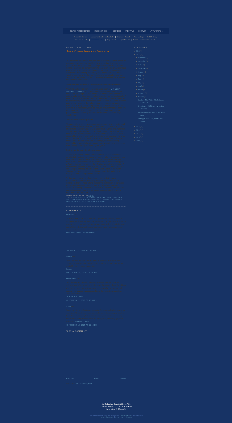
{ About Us (129, 31)
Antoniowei (70, 215)
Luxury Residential (81, 26)
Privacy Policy (119, 417)
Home (96, 378)
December (141, 58)
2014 (138, 55)
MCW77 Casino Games (74, 297)
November (142, 61)
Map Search (111, 40)
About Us (114, 409)
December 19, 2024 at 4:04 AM (81, 250)
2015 (138, 51)
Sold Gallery (152, 37)
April (140, 86)
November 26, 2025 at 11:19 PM (81, 325)
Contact (142, 31)
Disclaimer (128, 417)
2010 (138, 137)
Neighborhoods (101, 31)
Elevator (69, 269)
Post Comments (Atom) (83, 383)
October (141, 65)
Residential (103, 406)
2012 (138, 130)
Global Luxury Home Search (144, 40)
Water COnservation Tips (93, 201)
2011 (138, 134)
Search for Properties (80, 31)
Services (117, 31)
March (140, 90)
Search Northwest (80, 37)
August (140, 72)
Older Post (122, 378)
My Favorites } (156, 31)
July (139, 75)
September (142, 68)
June (139, 79)
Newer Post (70, 378)
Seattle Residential (116, 14)
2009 (138, 141)
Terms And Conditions (106, 417)
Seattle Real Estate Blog (102, 199)
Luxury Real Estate (153, 406)
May (139, 83)
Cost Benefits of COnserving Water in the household (97, 197)
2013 (138, 127)
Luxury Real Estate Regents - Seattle (78, 406)
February (141, 93)
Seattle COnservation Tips (78, 199)
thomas (68, 306)
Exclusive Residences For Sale (102, 37)
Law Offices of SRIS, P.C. (83, 321)
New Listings (139, 37)
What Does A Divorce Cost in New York (80, 233)
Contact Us (122, 409)
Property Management (150, 26)
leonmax (69, 257)
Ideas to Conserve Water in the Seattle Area (87, 51)
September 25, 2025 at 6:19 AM (81, 272)
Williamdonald (71, 279)
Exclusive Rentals (123, 37)
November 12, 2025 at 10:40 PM (81, 300)
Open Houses (125, 40)
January (141, 97)
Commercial (115, 26)
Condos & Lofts (81, 40)
